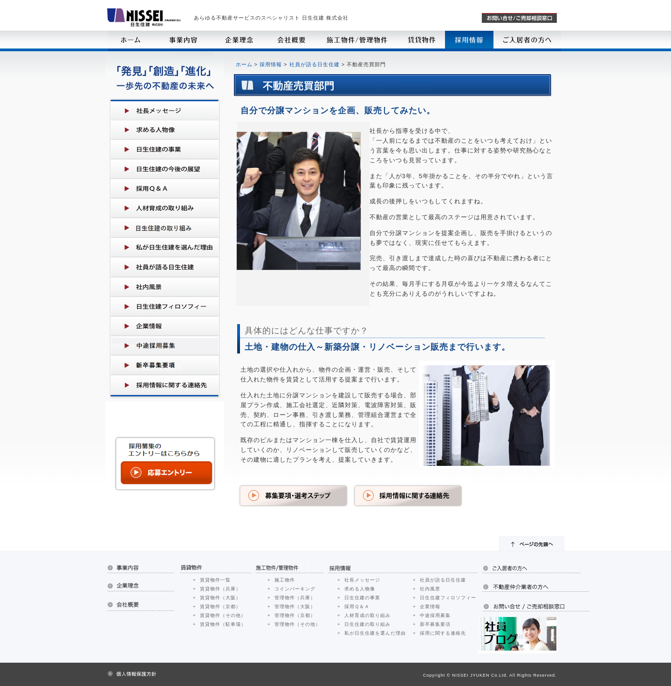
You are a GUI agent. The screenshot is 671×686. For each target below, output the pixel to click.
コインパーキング (294, 588)
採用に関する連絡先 (443, 633)
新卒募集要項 (435, 624)
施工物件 (284, 579)
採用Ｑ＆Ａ (357, 606)
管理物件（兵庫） (294, 597)
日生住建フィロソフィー (448, 597)
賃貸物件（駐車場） (223, 624)
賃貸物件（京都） (220, 606)
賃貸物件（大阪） (220, 597)
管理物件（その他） (297, 624)
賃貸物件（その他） (223, 615)
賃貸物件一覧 (215, 579)
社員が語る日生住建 (314, 64)
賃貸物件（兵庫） (220, 588)
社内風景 (430, 588)
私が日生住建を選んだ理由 (375, 633)
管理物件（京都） (294, 615)
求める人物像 (359, 588)
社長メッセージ (362, 579)
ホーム (244, 64)
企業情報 (430, 606)
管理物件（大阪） (294, 606)
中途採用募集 (435, 615)
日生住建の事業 (362, 597)
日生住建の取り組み (367, 624)
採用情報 (271, 64)
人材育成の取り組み (367, 615)
